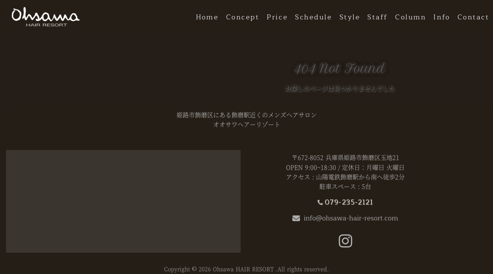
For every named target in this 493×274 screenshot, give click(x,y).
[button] (345, 244)
